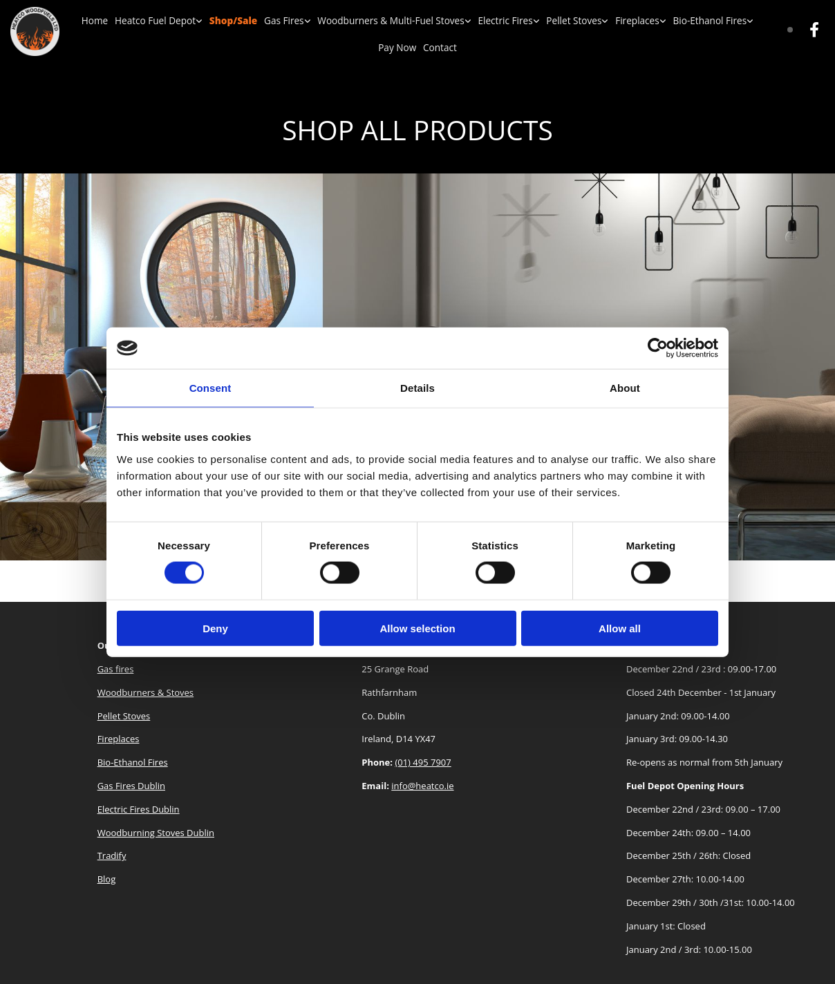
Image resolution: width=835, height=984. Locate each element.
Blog (106, 879)
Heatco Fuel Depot (145, 20)
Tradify (111, 855)
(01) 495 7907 (423, 762)
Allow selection (417, 628)
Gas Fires (269, 20)
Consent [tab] (210, 388)
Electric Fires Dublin (138, 809)
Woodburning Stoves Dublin (155, 832)
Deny (215, 628)
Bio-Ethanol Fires (676, 20)
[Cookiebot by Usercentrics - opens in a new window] (657, 348)
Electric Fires (480, 20)
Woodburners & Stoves (145, 692)
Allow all (620, 628)
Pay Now (742, 20)
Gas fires (115, 669)
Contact (418, 47)
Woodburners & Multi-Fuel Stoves (371, 20)
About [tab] (625, 388)
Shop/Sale (220, 20)
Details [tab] (417, 388)
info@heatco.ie (422, 785)
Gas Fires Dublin (131, 785)
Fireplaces (607, 20)
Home (87, 20)
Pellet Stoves (546, 20)
